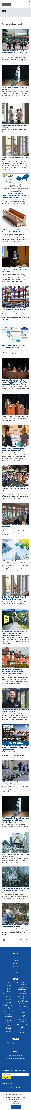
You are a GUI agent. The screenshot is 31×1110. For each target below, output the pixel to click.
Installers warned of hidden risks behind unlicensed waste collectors (15, 926)
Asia (8, 988)
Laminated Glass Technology (22, 993)
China (8, 991)
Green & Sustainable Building (8, 1030)
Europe (8, 999)
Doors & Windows (8, 994)
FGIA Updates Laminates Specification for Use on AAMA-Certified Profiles (15, 231)
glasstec (8, 1025)
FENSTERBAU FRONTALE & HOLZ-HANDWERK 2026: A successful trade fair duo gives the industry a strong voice (15, 53)
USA (22, 1027)
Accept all (16, 1107)
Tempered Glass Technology (22, 1020)
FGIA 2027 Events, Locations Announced (15, 416)
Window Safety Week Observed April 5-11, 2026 (14, 126)
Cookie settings (15, 1103)
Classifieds (15, 963)
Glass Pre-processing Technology (8, 1016)
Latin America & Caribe (22, 997)
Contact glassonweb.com (15, 1046)
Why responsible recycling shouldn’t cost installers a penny (15, 855)
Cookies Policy (15, 1101)
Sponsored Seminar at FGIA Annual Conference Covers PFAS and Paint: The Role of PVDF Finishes (15, 270)
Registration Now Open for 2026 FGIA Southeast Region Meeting (14, 196)
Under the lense (22, 1024)
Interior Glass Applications (22, 988)
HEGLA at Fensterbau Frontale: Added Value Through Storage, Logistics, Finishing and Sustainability (14, 633)
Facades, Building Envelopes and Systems (8, 1007)
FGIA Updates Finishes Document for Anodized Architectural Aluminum (14, 783)
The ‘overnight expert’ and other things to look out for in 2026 (15, 711)
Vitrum (22, 1033)
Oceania (22, 1009)
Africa (8, 983)
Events (8, 1002)
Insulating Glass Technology (22, 983)
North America (22, 1007)
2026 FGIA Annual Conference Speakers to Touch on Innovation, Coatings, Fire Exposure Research (15, 748)
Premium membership (15, 1056)
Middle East (22, 1004)
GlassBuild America (8, 1021)
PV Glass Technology (22, 1016)
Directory (15, 960)
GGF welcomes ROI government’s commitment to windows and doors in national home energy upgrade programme (14, 672)
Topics (15, 969)
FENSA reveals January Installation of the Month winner (15, 526)
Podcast (22, 1012)
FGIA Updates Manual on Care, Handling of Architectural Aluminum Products (15, 309)
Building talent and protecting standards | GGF (15, 158)
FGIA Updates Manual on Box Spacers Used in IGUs (14, 88)
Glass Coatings (8, 1011)
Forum (15, 972)
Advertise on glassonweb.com (15, 1059)
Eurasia (8, 997)
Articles (15, 966)
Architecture (8, 985)
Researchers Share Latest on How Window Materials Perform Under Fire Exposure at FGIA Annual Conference (14, 382)
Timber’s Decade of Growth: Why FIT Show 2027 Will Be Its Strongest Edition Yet (15, 489)
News (15, 957)
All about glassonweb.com (15, 1043)
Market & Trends (22, 1001)
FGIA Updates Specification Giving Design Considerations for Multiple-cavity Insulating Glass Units (15, 820)
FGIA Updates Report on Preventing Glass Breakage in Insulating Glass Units (15, 889)
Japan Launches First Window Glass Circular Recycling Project (13, 347)
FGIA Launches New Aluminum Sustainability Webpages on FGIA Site (14, 562)
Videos (22, 1030)
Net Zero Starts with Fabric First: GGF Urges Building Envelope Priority (14, 598)
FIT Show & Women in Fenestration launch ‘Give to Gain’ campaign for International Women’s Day (13, 449)
